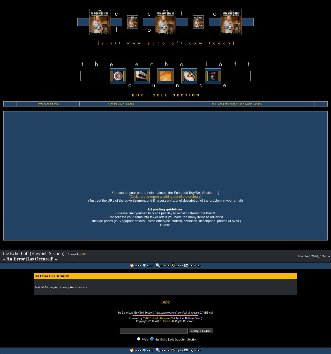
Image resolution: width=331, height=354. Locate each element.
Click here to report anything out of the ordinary (166, 197)
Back (165, 302)
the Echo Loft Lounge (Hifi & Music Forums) (237, 104)
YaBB (83, 254)
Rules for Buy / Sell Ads (120, 104)
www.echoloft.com (48, 104)
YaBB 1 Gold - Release (156, 318)
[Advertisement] (165, 150)
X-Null (166, 321)
